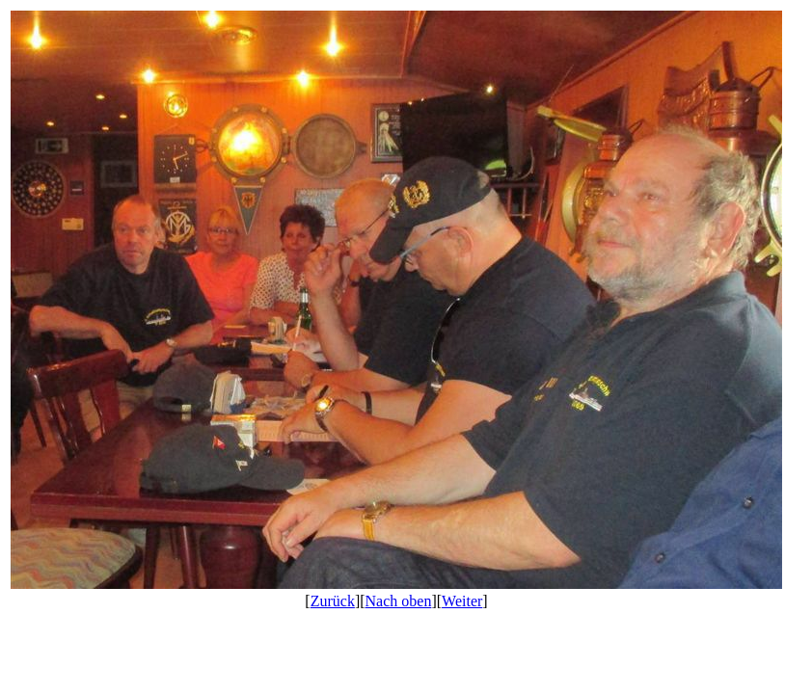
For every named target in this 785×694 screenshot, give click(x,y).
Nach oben (398, 601)
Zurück (333, 601)
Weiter (462, 601)
